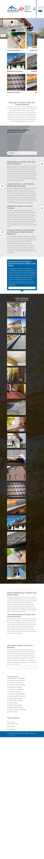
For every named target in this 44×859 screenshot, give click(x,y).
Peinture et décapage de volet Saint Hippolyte (17, 696)
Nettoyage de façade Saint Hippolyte (15, 687)
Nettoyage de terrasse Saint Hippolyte (15, 698)
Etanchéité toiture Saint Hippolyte (15, 691)
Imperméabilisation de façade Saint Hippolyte (17, 680)
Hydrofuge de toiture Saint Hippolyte (15, 705)
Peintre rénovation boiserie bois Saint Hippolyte (17, 709)
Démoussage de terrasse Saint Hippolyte (16, 682)
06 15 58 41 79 (36, 13)
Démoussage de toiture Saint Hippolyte (16, 700)
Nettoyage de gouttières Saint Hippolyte (16, 707)
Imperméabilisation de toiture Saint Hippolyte (17, 678)
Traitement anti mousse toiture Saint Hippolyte (17, 684)
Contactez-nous (32, 733)
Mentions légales (25, 733)
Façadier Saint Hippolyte (13, 711)
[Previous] (8, 63)
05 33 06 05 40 (36, 4)
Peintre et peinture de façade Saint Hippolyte (17, 693)
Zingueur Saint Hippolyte (13, 702)
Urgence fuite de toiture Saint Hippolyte (16, 689)
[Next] (36, 63)
